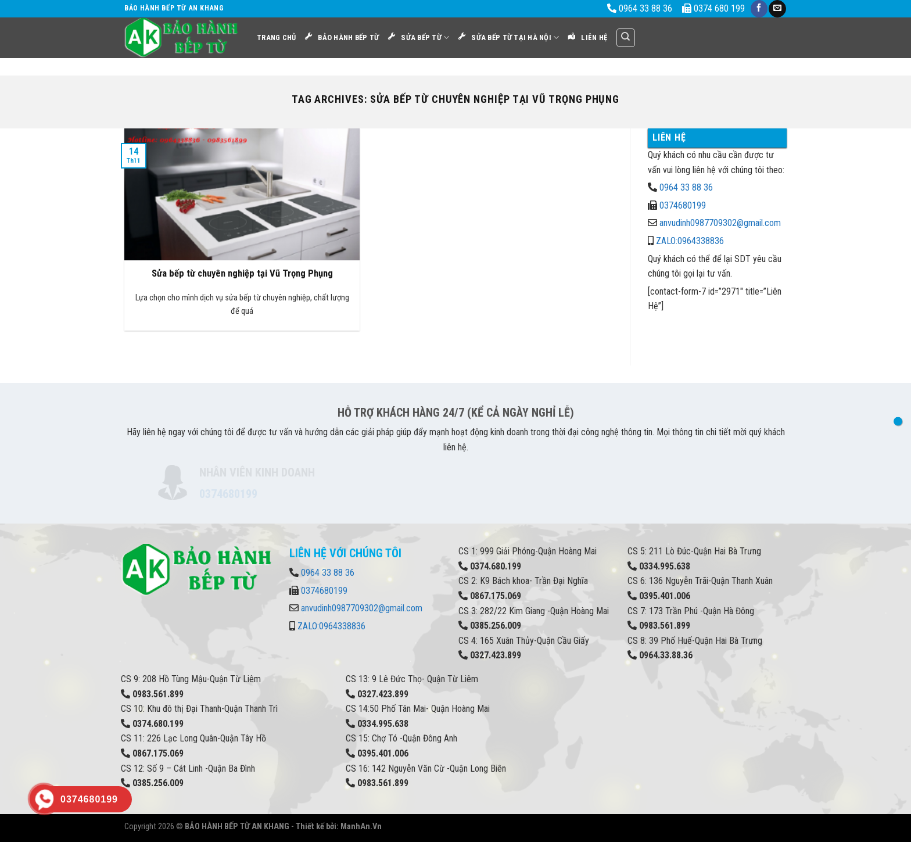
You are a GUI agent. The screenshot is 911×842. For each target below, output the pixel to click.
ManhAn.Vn (361, 827)
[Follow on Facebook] (759, 8)
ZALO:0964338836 (690, 240)
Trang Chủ (276, 37)
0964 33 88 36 (686, 187)
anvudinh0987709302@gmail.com (720, 222)
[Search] (626, 37)
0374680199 (682, 205)
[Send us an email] (777, 8)
